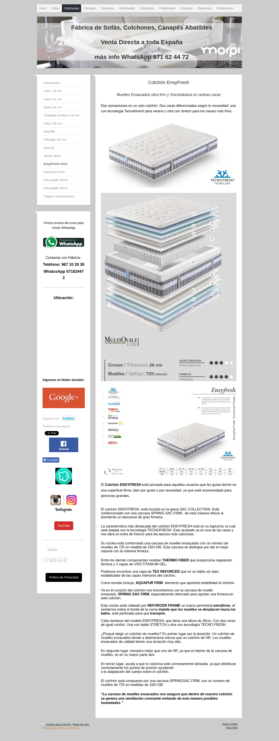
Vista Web (232, 727)
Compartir (50, 459)
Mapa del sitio (81, 724)
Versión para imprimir (56, 724)
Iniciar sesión (230, 724)
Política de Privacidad (63, 577)
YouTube (64, 525)
